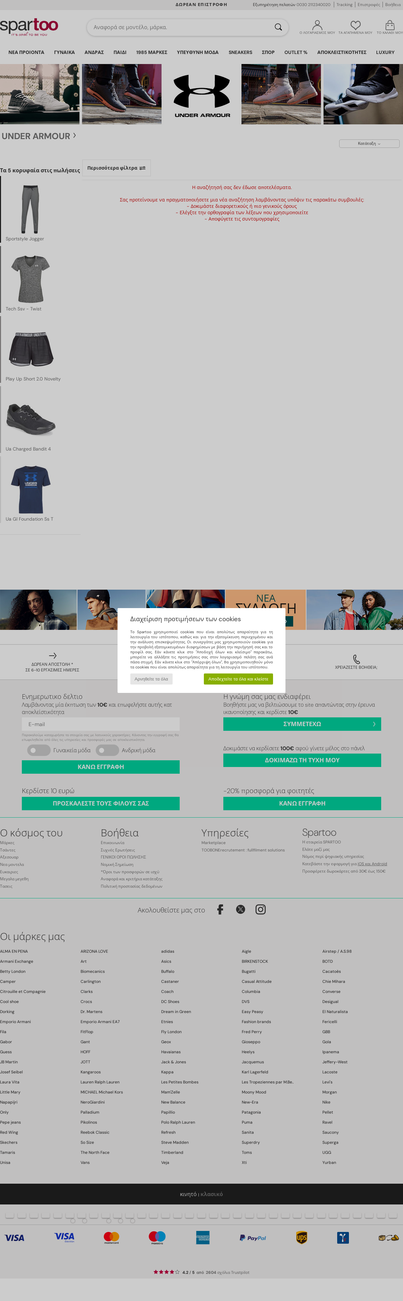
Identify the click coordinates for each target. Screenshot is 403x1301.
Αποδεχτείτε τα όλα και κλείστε (238, 679)
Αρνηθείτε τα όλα (151, 679)
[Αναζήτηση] (278, 27)
